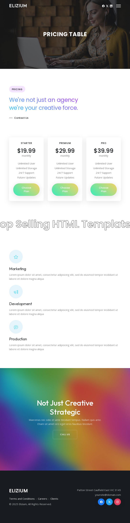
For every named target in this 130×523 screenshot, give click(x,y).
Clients (54, 498)
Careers (42, 498)
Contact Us (21, 118)
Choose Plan (26, 189)
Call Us (65, 434)
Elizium (18, 5)
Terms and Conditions (22, 498)
